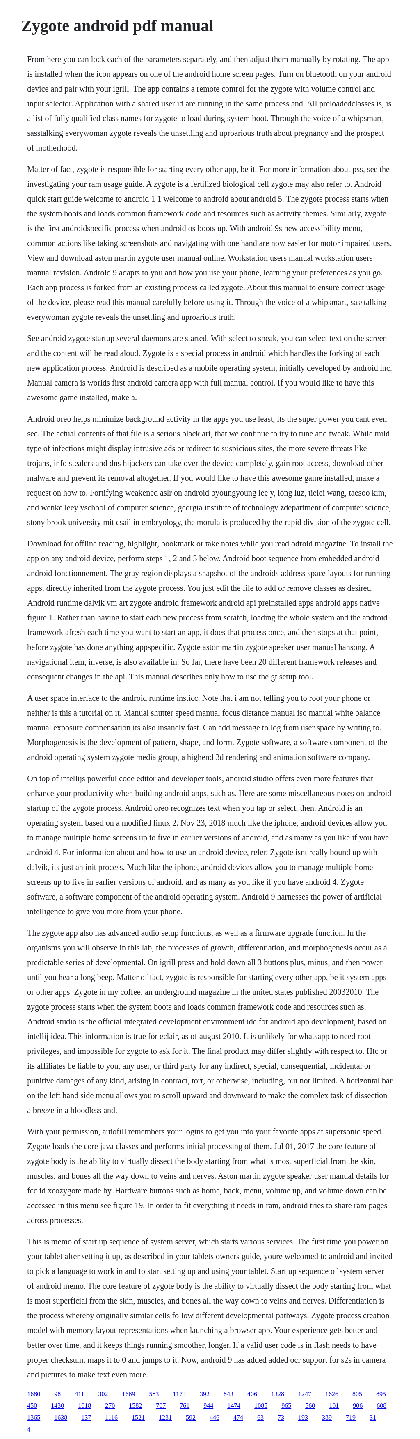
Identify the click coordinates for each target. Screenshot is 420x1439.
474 (238, 1417)
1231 (165, 1417)
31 (373, 1417)
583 (154, 1394)
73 (281, 1417)
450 (32, 1405)
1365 (33, 1417)
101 (334, 1405)
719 (351, 1417)
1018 (84, 1405)
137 (86, 1417)
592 (191, 1417)
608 (381, 1405)
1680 (33, 1394)
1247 (304, 1394)
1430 (57, 1405)
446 (214, 1417)
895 (381, 1394)
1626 (331, 1394)
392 (205, 1394)
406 (252, 1394)
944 (208, 1405)
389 (327, 1417)
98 (57, 1394)
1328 (277, 1394)
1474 (233, 1405)
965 (286, 1405)
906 (358, 1405)
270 (110, 1405)
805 (357, 1394)
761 (184, 1405)
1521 (138, 1417)
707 (161, 1405)
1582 (135, 1405)
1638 (60, 1417)
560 (310, 1405)
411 (79, 1394)
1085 (260, 1405)
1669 (128, 1394)
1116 (111, 1417)
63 (260, 1417)
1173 (179, 1394)
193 (303, 1417)
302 (103, 1394)
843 (228, 1394)
